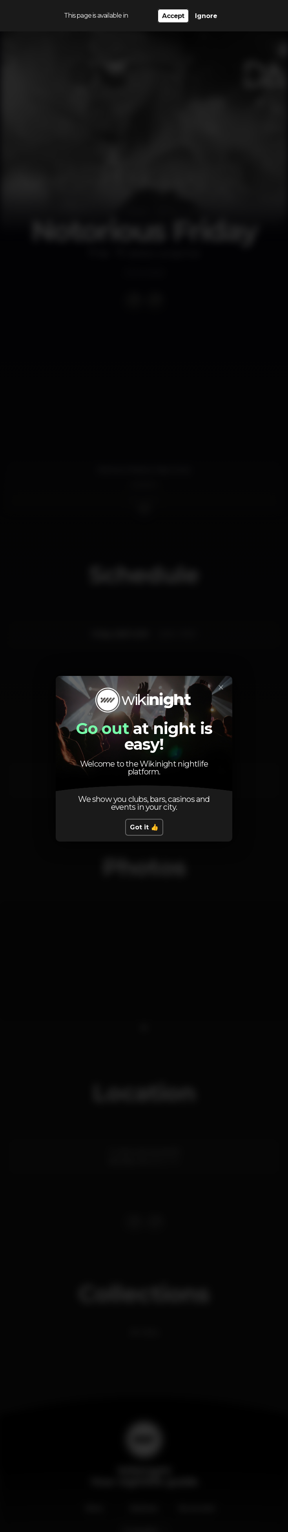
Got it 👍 (144, 827)
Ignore (206, 16)
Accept (173, 16)
